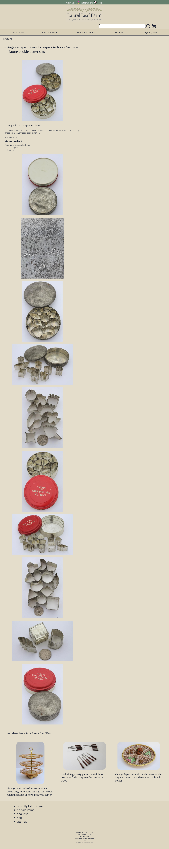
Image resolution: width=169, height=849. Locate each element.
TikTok (100, 3)
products (7, 38)
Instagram (85, 3)
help (20, 818)
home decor (18, 32)
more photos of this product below (23, 125)
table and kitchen (50, 32)
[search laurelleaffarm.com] (149, 26)
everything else (149, 32)
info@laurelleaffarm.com (84, 843)
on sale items (25, 810)
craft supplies (12, 147)
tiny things (11, 150)
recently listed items (30, 806)
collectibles (118, 32)
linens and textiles (86, 32)
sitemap (22, 821)
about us (22, 814)
